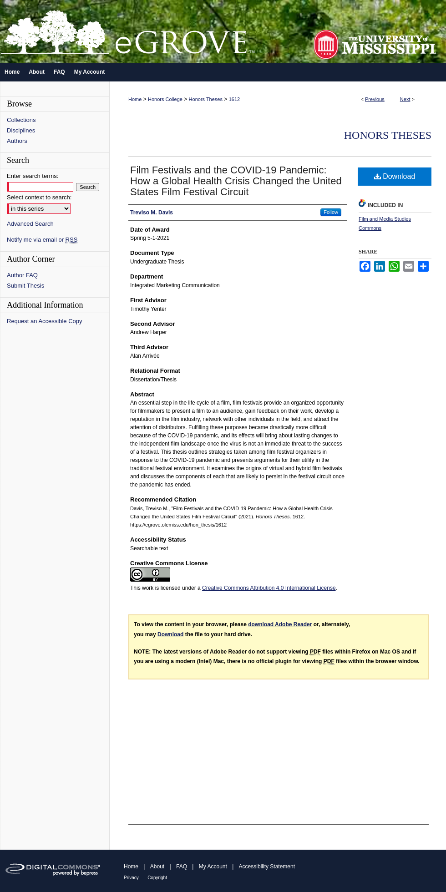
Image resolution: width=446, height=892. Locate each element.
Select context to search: (39, 197)
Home (135, 99)
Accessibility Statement (267, 866)
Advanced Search (30, 223)
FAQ (181, 866)
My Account (213, 866)
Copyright (157, 877)
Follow (331, 212)
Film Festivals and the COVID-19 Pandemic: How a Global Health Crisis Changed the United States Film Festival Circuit (236, 181)
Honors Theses (206, 99)
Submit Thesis (25, 285)
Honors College (165, 99)
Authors (17, 140)
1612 (234, 99)
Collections (21, 120)
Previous (375, 99)
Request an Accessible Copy (44, 321)
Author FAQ (22, 275)
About (157, 866)
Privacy (131, 877)
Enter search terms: (32, 175)
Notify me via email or (42, 239)
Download (395, 176)
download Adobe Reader (280, 624)
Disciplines (21, 130)
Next (405, 99)
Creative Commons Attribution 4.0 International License (269, 588)
